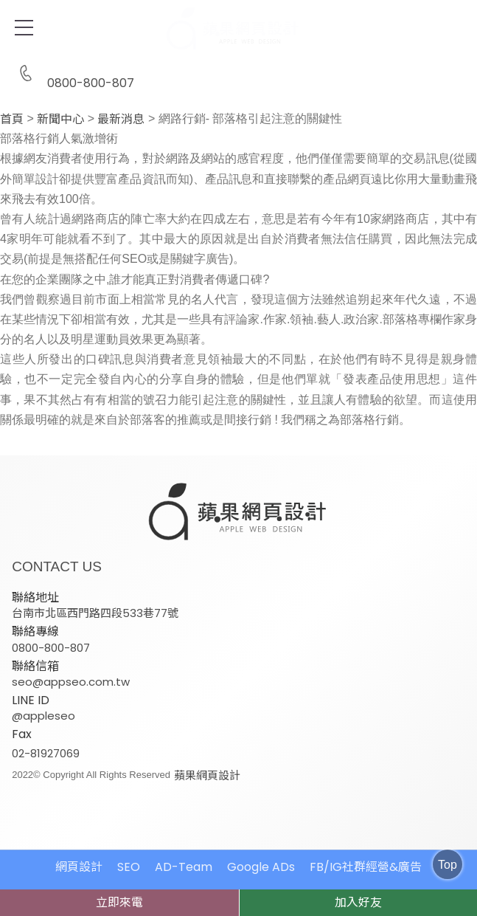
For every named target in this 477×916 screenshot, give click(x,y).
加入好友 (358, 902)
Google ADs (261, 866)
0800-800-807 (73, 74)
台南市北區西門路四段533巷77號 (95, 613)
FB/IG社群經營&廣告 (366, 866)
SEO (128, 866)
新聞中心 (60, 119)
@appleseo (43, 714)
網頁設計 (78, 866)
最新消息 (121, 119)
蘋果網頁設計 (207, 774)
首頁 (12, 119)
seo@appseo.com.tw (71, 680)
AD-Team (183, 866)
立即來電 (119, 902)
